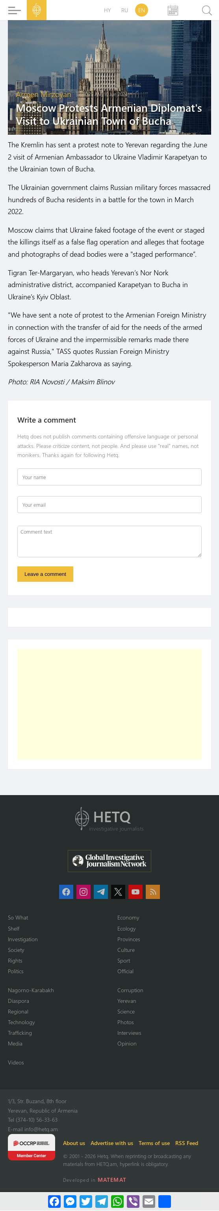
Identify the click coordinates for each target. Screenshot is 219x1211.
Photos (125, 1022)
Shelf (13, 929)
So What (18, 918)
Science (126, 1011)
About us (74, 1143)
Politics (16, 972)
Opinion (127, 1044)
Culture (126, 950)
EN (141, 10)
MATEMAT (112, 1180)
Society (16, 950)
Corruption (130, 990)
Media (15, 1044)
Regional (18, 1011)
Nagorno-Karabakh (31, 990)
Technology (21, 1022)
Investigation (23, 939)
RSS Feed (186, 1143)
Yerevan (126, 1001)
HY (107, 10)
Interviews (129, 1033)
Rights (15, 961)
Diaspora (18, 1001)
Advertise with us (112, 1143)
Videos (16, 1062)
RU (124, 10)
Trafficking (20, 1033)
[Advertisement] (109, 705)
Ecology (126, 929)
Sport (123, 961)
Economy (128, 918)
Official (125, 972)
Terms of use (154, 1143)
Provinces (128, 939)
